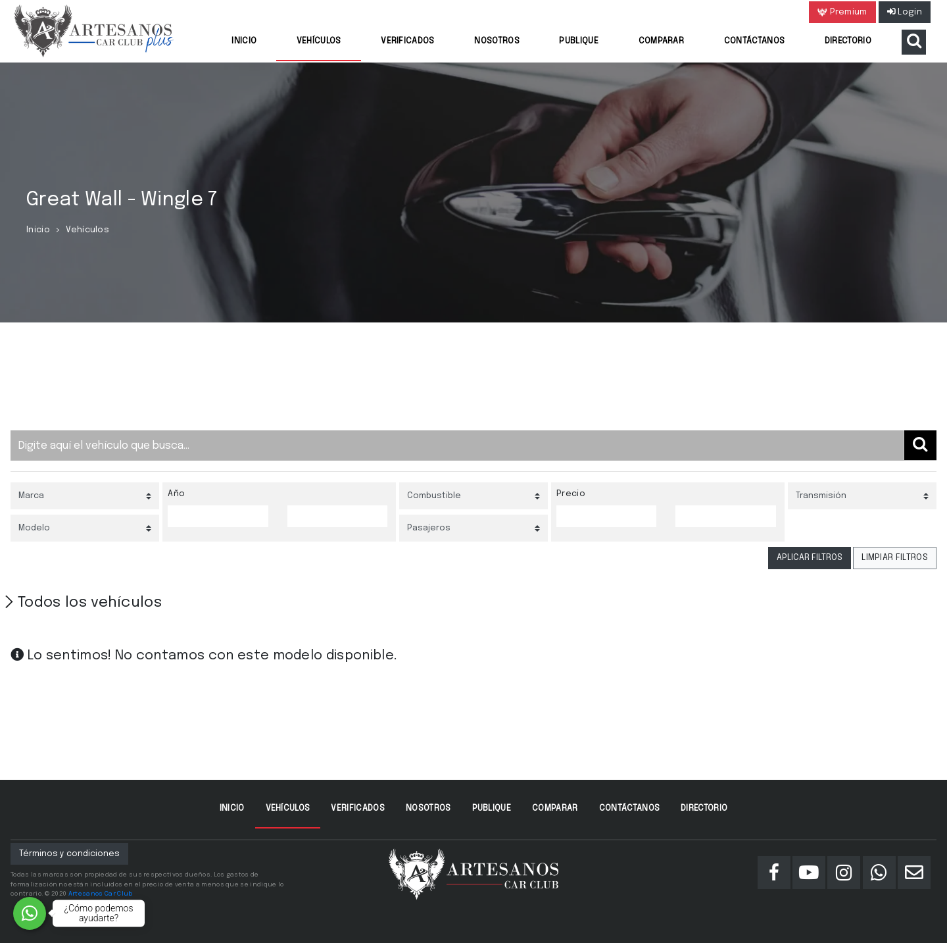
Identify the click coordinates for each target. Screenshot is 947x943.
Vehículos (319, 41)
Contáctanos (754, 41)
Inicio (243, 41)
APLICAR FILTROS (809, 557)
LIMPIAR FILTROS (895, 557)
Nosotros (497, 41)
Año (176, 494)
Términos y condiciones (69, 854)
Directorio (848, 41)
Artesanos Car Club (100, 893)
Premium (842, 12)
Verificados (408, 41)
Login (904, 12)
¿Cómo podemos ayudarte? (99, 913)
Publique (578, 41)
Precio (570, 494)
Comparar (662, 41)
